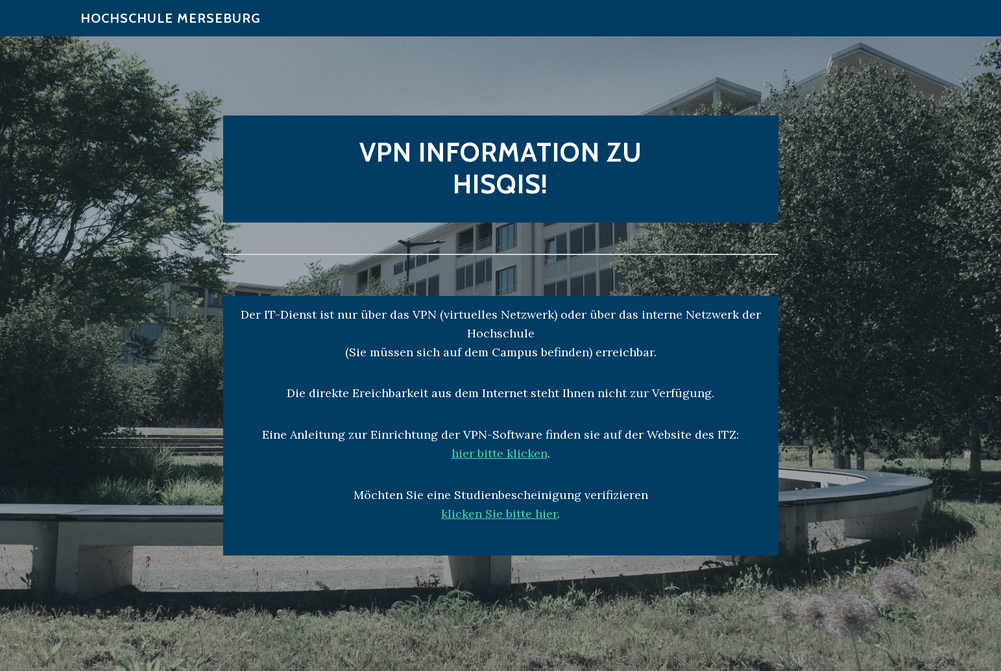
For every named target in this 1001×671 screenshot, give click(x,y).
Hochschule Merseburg (170, 26)
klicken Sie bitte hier (499, 513)
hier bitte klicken (500, 453)
